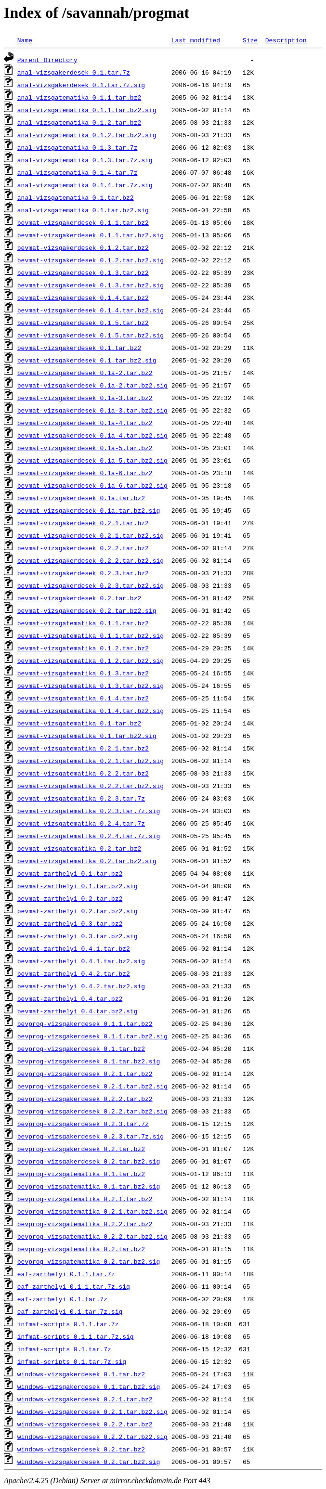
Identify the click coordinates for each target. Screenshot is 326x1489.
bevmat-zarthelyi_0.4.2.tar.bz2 (73, 973)
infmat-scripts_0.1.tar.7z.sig (71, 1361)
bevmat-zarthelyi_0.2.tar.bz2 (69, 898)
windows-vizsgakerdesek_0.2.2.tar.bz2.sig (92, 1436)
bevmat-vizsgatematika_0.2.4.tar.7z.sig (88, 835)
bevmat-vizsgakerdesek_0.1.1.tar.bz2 (83, 222)
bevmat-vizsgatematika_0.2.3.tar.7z (81, 798)
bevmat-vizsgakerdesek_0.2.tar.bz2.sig (86, 610)
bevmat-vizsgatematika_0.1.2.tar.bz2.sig (90, 660)
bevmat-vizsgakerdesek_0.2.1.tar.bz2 (83, 522)
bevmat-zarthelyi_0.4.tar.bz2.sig (77, 1011)
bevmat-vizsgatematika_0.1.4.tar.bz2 (83, 698)
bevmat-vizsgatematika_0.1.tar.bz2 (79, 723)
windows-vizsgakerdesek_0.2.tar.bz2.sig (88, 1461)
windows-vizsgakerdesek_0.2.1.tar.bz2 (85, 1399)
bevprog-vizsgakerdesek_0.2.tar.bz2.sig (88, 1161)
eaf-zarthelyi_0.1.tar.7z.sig (69, 1311)
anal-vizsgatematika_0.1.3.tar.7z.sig (85, 159)
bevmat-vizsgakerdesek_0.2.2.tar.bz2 (83, 548)
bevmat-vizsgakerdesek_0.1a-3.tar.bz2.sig (92, 410)
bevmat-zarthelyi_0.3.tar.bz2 (69, 923)
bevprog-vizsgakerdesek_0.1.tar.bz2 (81, 1048)
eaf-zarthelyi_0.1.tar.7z (62, 1299)
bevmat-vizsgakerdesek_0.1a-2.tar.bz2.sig (92, 385)
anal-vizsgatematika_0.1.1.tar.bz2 (79, 97)
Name (24, 40)
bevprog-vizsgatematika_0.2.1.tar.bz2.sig (92, 1211)
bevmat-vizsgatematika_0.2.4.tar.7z (81, 823)
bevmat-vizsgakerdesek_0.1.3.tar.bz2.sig (90, 285)
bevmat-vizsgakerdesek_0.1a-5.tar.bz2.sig (92, 460)
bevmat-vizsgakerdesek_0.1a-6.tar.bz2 (85, 472)
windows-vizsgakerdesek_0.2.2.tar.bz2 (85, 1424)
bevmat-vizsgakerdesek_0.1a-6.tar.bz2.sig (92, 485)
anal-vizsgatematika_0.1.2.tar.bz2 (79, 122)
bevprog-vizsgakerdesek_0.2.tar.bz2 (81, 1148)
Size (250, 40)
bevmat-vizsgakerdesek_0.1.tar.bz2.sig (86, 360)
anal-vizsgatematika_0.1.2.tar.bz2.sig (86, 134)
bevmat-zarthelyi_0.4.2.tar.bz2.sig (81, 986)
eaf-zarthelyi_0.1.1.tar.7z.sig (73, 1286)
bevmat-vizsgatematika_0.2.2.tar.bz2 (83, 773)
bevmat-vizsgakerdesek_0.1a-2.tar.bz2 (85, 372)
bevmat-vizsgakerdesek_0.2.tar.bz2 (79, 598)
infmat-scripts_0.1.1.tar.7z (68, 1324)
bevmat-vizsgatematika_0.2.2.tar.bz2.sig (90, 785)
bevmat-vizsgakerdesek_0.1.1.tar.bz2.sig (90, 235)
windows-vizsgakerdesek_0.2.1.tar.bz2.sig (92, 1411)
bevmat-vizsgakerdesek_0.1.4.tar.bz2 (83, 297)
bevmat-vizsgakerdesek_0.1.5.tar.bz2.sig (90, 335)
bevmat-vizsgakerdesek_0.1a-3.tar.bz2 (85, 397)
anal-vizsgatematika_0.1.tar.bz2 (75, 197)
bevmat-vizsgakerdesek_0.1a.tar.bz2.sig (88, 510)
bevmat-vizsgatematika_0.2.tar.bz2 (79, 848)
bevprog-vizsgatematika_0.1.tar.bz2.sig (88, 1186)
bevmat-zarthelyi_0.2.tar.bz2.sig (77, 910)
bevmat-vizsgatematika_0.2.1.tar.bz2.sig (90, 760)
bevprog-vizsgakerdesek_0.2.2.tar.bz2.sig (92, 1111)
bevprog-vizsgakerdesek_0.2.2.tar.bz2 (85, 1098)
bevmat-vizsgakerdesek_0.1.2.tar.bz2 (83, 247)
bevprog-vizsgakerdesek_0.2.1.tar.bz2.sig (92, 1086)
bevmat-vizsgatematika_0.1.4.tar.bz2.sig (90, 710)
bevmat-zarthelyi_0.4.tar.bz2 (69, 998)
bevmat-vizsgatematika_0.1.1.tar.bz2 (83, 623)
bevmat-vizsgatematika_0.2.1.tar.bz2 (83, 748)
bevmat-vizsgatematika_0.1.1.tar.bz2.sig (90, 635)
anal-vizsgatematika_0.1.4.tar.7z (77, 172)
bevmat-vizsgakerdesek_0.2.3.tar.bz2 (83, 573)
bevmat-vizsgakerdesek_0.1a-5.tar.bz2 (85, 447)
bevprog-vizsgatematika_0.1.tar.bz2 (81, 1173)
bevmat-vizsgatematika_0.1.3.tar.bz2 (83, 673)
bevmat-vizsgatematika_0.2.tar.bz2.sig (86, 860)
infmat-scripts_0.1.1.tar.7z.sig (75, 1336)
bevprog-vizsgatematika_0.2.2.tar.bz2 (85, 1223)
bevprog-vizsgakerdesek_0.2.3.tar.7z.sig (90, 1136)
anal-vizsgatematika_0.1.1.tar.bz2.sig (86, 109)
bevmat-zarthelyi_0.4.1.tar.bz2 (73, 948)
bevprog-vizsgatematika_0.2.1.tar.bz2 (85, 1198)
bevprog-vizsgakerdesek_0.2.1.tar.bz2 (85, 1073)
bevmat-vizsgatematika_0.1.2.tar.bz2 (83, 648)
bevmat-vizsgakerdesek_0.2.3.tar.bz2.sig (90, 585)
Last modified (195, 40)
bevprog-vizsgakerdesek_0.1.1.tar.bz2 (85, 1023)
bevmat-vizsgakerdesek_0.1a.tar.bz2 (81, 497)
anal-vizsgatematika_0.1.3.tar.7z (77, 147)
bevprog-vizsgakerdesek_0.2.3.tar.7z (83, 1123)
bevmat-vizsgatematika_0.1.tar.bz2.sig (86, 735)
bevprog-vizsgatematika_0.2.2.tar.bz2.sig (92, 1236)
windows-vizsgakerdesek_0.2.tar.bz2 (81, 1449)
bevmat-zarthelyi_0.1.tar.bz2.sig (77, 885)
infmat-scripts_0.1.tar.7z (64, 1349)
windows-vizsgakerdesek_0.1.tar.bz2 (81, 1374)
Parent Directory (47, 59)
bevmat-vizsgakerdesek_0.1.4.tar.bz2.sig (90, 310)
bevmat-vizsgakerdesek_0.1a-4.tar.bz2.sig (92, 435)
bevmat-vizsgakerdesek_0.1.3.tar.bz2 (83, 272)
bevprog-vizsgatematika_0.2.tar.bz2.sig (88, 1261)
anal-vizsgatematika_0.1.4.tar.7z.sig (85, 185)
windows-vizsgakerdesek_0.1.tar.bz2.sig (88, 1386)
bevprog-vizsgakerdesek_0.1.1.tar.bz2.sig (92, 1036)
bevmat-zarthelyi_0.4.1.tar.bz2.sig (81, 961)
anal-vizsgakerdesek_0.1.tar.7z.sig (81, 84)
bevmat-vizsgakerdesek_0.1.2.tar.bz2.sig (90, 260)
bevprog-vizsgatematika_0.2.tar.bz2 (81, 1248)
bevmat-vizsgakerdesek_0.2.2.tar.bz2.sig (90, 560)
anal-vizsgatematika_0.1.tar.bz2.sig (83, 210)
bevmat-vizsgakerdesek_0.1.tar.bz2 (79, 347)
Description (286, 40)
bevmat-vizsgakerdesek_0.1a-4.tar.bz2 (85, 422)
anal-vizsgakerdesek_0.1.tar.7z (73, 72)
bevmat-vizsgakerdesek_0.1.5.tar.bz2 (83, 322)
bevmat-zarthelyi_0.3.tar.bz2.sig (77, 936)
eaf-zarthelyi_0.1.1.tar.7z (66, 1273)
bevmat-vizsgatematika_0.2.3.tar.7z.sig (88, 810)
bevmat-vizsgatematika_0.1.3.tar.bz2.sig (90, 685)
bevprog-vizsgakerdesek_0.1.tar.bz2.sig (88, 1061)
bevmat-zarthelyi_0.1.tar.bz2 (69, 873)
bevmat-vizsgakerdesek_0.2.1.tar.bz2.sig (90, 535)
